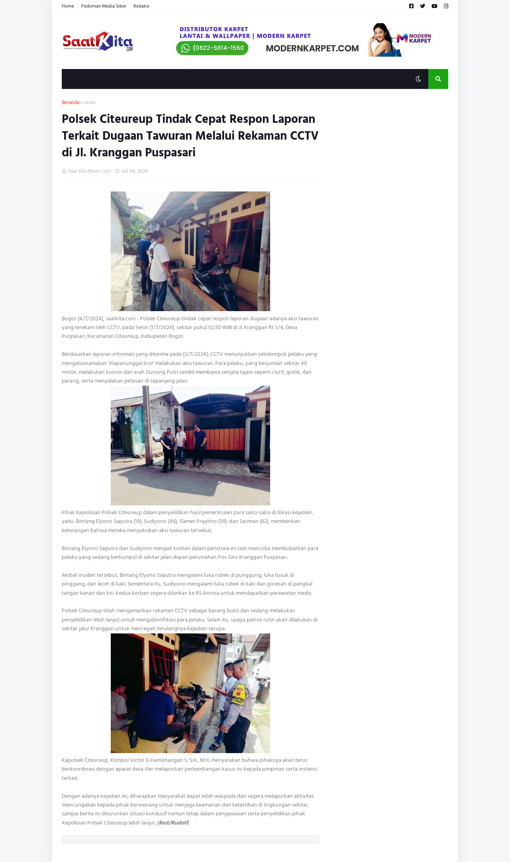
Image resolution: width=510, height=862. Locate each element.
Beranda (70, 103)
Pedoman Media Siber (103, 6)
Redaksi (141, 6)
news (90, 103)
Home (68, 6)
